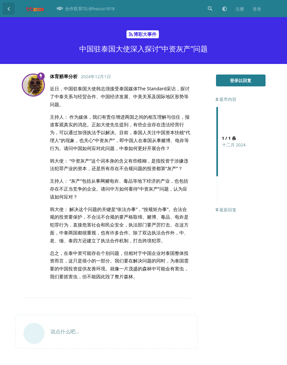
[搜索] (209, 9)
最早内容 (226, 99)
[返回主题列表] (9, 9)
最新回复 (226, 210)
